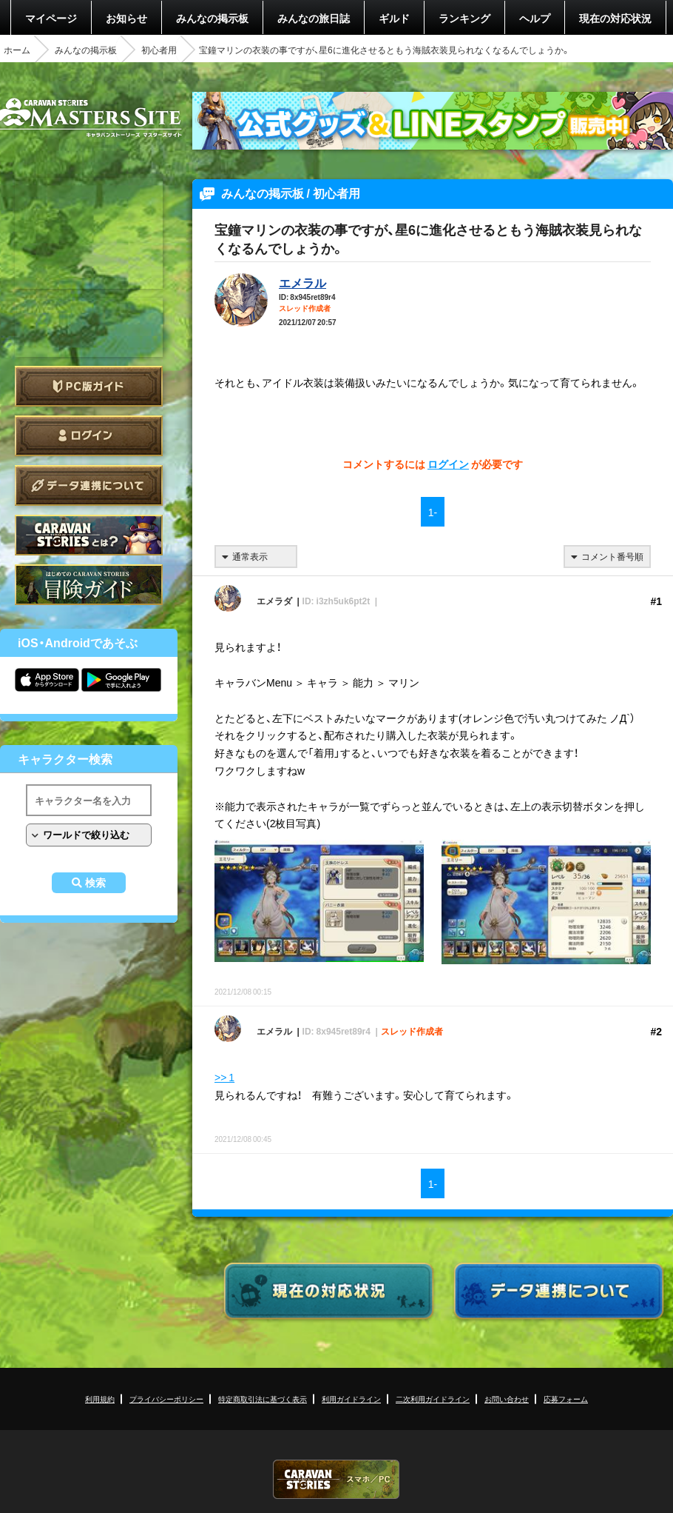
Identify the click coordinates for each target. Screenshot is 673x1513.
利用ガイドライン (351, 1398)
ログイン (89, 435)
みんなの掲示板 (212, 17)
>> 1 (224, 1076)
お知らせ (126, 17)
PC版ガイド (89, 386)
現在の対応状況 (615, 17)
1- (432, 511)
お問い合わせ (506, 1398)
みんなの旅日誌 (313, 17)
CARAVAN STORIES (336, 1479)
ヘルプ (534, 17)
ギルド (394, 17)
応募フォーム (566, 1398)
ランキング (464, 17)
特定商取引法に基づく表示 (262, 1398)
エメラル (302, 282)
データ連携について (89, 485)
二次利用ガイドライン (433, 1398)
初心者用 (159, 49)
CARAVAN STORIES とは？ (89, 535)
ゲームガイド (89, 584)
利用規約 (100, 1398)
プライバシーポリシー (166, 1398)
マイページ (51, 17)
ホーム (17, 49)
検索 (95, 883)
